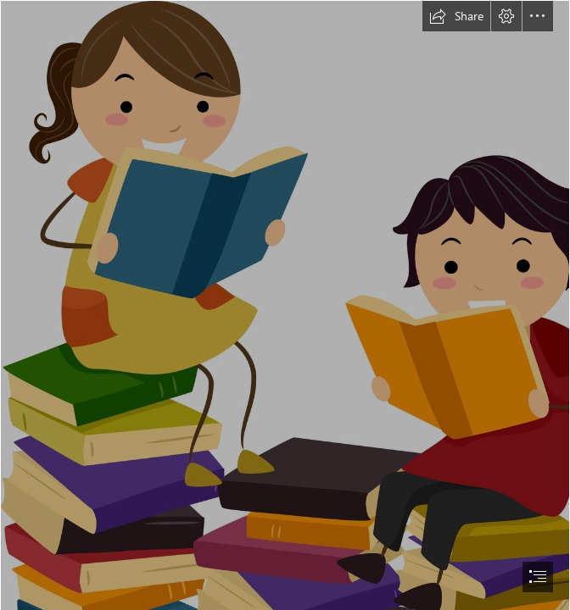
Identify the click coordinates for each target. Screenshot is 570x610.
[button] (456, 16)
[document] (285, 305)
